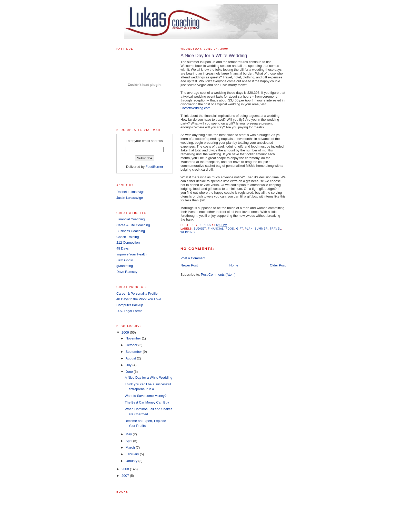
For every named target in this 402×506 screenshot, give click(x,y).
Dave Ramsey (126, 272)
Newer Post (189, 265)
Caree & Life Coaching (133, 225)
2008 (126, 469)
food (230, 228)
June (130, 372)
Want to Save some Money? (145, 396)
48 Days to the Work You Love (138, 299)
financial (216, 228)
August (131, 358)
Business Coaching (130, 231)
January (132, 461)
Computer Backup (129, 305)
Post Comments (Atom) (218, 274)
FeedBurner (154, 167)
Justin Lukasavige (129, 198)
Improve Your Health (131, 254)
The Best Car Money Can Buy (147, 402)
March (131, 447)
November (134, 338)
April (129, 441)
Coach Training (127, 237)
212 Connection (128, 242)
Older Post (278, 265)
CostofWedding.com (195, 108)
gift (239, 228)
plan (249, 228)
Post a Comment (192, 258)
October (132, 345)
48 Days (122, 248)
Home (233, 265)
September (134, 352)
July (129, 365)
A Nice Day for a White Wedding (148, 377)
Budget (200, 228)
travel (275, 228)
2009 (126, 332)
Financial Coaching (130, 219)
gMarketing (124, 266)
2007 (126, 476)
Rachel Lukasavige (130, 192)
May (129, 434)
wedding (187, 232)
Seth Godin (124, 260)
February (133, 454)
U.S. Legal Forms (129, 311)
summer (261, 228)
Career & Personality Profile (136, 293)
